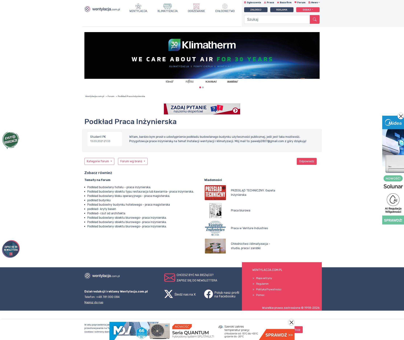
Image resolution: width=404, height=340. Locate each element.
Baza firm (285, 2)
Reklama (281, 9)
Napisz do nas (93, 302)
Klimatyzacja (168, 11)
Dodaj (307, 9)
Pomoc (260, 295)
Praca (270, 2)
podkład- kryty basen (101, 209)
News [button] (314, 2)
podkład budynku (99, 200)
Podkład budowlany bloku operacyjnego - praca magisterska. (128, 196)
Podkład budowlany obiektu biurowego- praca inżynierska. (127, 217)
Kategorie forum (98, 161)
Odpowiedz (306, 161)
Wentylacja (138, 11)
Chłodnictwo (225, 11)
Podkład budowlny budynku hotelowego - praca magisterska (128, 204)
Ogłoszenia (254, 2)
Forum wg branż (131, 161)
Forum (301, 2)
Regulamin (262, 283)
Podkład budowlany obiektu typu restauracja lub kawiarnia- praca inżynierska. (140, 191)
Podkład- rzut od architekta (106, 213)
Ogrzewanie (196, 11)
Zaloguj (255, 9)
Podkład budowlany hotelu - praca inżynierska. (119, 187)
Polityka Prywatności (268, 289)
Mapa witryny (264, 278)
